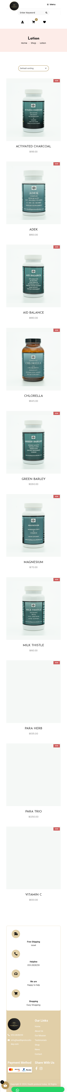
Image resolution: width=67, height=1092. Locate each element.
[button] (37, 1089)
